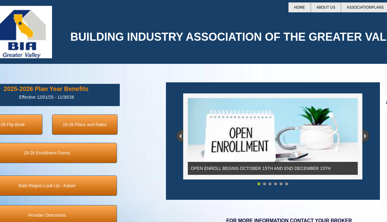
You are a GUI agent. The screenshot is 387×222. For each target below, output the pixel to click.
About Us (325, 7)
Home (299, 7)
